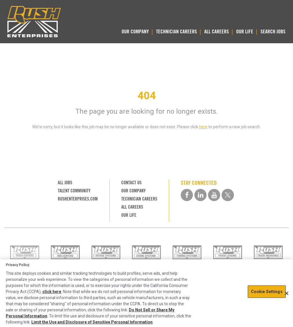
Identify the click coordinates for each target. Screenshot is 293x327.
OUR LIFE (244, 31)
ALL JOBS (65, 182)
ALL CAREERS (216, 31)
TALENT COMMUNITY (74, 191)
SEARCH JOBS (273, 31)
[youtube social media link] (214, 195)
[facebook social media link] (187, 195)
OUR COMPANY (135, 31)
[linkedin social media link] (200, 195)
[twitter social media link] (228, 195)
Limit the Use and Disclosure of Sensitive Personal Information (92, 322)
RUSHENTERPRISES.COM (78, 199)
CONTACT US (131, 182)
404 (147, 96)
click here (51, 291)
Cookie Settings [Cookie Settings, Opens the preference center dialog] (267, 291)
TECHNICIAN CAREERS (176, 31)
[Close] (286, 293)
